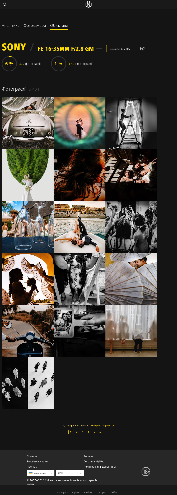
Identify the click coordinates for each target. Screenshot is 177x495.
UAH (60, 473)
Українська (37, 473)
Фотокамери (35, 26)
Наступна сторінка (101, 425)
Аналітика (10, 26)
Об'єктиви (59, 26)
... (106, 432)
